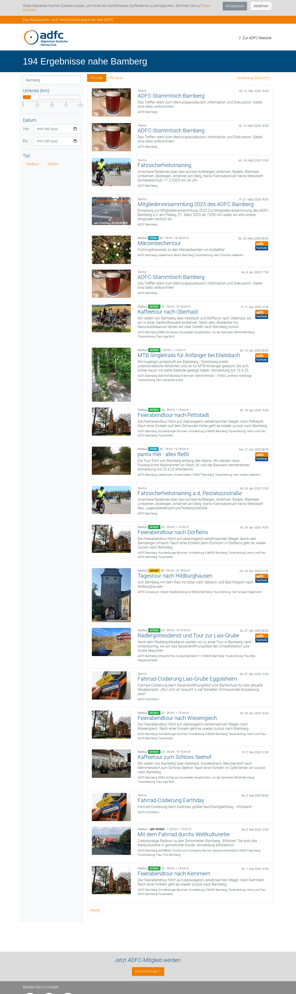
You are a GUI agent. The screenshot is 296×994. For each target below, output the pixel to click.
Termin (52, 164)
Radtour (32, 164)
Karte (116, 78)
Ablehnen (261, 6)
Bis (25, 141)
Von (26, 129)
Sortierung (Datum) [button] (252, 78)
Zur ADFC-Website (254, 38)
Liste (97, 78)
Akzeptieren (235, 6)
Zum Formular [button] (148, 971)
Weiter (95, 910)
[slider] (34, 97)
